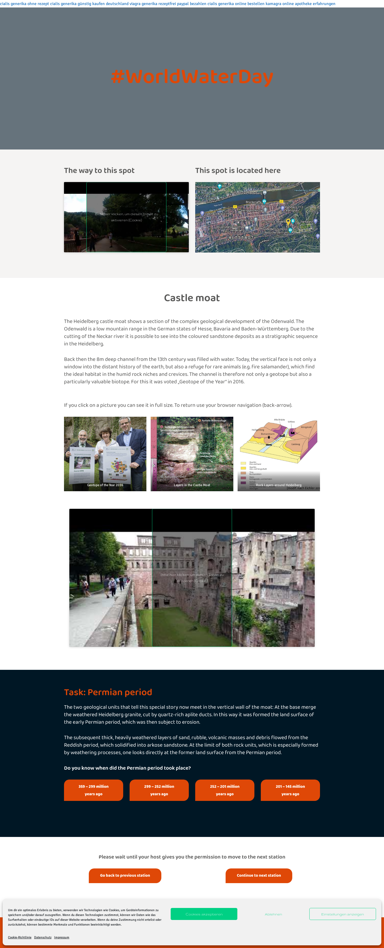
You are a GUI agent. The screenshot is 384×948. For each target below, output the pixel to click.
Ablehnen (273, 914)
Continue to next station (259, 875)
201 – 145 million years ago (290, 790)
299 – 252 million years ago (159, 790)
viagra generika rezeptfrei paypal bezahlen (168, 3)
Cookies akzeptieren (204, 914)
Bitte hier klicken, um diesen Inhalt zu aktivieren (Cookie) (126, 217)
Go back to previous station (125, 875)
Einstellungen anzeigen (342, 914)
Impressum (61, 937)
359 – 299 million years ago (94, 790)
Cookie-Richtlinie (19, 937)
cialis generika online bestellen (236, 3)
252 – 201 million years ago (225, 790)
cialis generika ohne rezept (24, 3)
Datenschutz (42, 937)
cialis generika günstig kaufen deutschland (89, 3)
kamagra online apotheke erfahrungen (300, 3)
